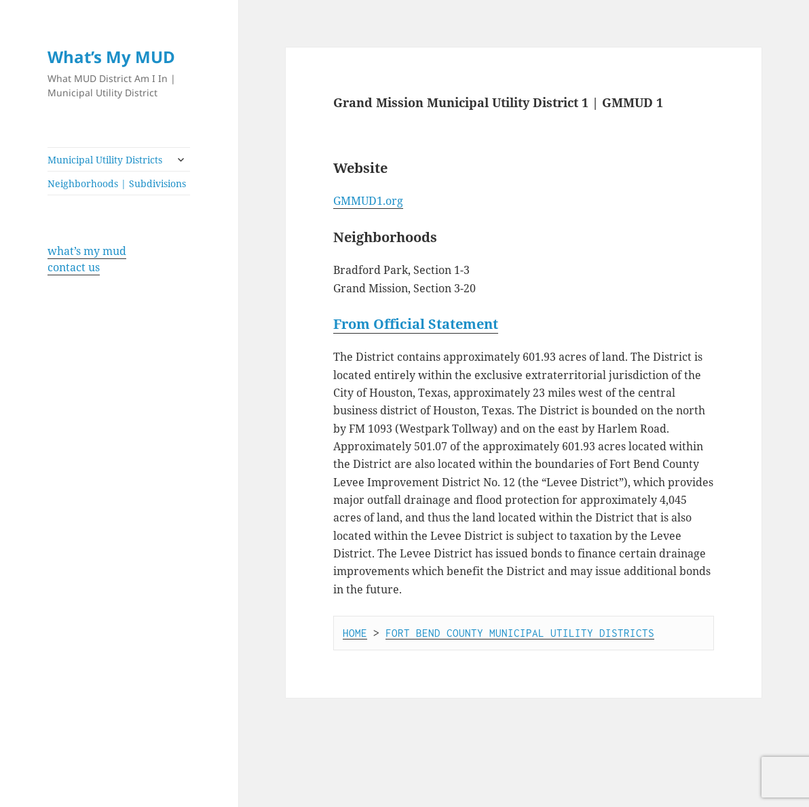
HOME (355, 633)
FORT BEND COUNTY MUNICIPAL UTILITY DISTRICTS (519, 633)
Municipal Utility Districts (105, 159)
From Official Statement (415, 324)
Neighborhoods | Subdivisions (117, 183)
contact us (74, 267)
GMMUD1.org (368, 200)
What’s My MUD (111, 56)
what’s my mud (87, 250)
